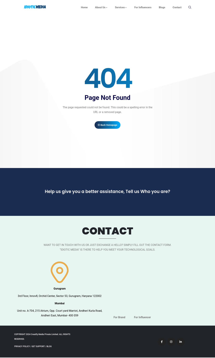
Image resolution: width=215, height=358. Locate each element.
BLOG (49, 347)
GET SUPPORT (38, 347)
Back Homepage (107, 125)
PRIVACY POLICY (22, 347)
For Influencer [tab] (142, 317)
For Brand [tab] (119, 317)
